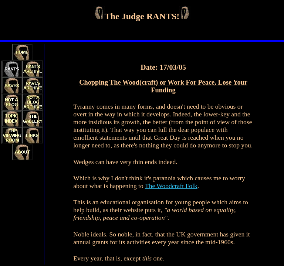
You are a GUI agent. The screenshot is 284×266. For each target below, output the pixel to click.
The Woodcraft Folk (171, 186)
